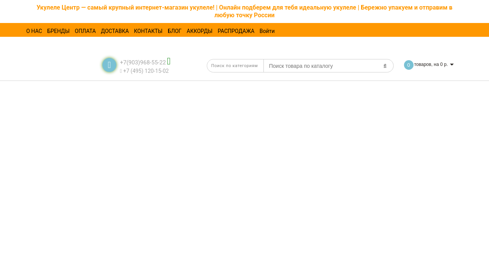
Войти (267, 31)
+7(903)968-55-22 (143, 62)
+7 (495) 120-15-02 (144, 71)
